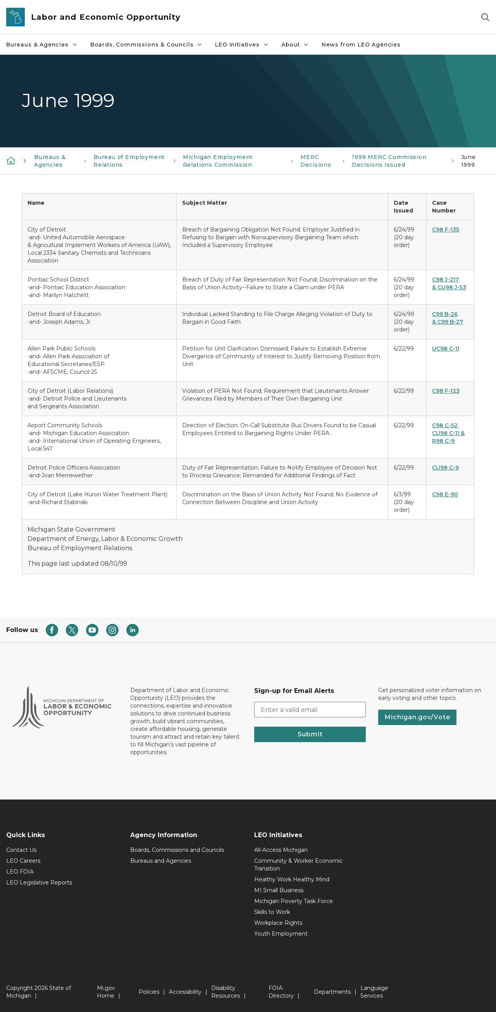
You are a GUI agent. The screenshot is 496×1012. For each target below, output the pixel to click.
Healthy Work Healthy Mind (291, 879)
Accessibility (185, 991)
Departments (332, 991)
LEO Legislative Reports (39, 882)
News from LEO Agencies (361, 44)
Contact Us (21, 849)
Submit (310, 734)
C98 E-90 (445, 494)
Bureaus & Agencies (42, 44)
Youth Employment (281, 933)
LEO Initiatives (242, 44)
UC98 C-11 (445, 348)
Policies (149, 991)
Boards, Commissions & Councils (146, 44)
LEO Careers (23, 860)
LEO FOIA (20, 871)
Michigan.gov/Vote (417, 717)
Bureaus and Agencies (160, 860)
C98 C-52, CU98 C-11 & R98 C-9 (448, 433)
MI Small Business (278, 890)
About (295, 44)
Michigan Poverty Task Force (293, 901)
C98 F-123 (446, 390)
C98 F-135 (445, 229)
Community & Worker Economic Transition (298, 864)
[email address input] (310, 709)
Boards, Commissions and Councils (177, 849)
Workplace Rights (278, 922)
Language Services (374, 991)
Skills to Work (272, 911)
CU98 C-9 (445, 467)
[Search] (485, 17)
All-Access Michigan (281, 849)
